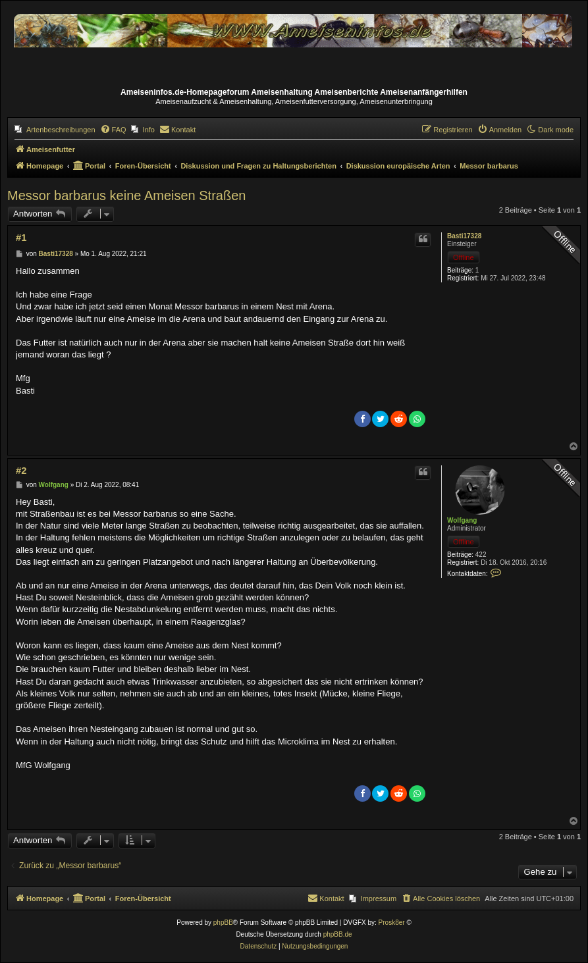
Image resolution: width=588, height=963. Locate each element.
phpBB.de (337, 934)
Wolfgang (462, 520)
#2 (21, 470)
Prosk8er (392, 922)
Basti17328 (464, 236)
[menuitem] (54, 130)
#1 (21, 237)
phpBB (223, 922)
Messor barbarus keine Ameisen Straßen (126, 195)
